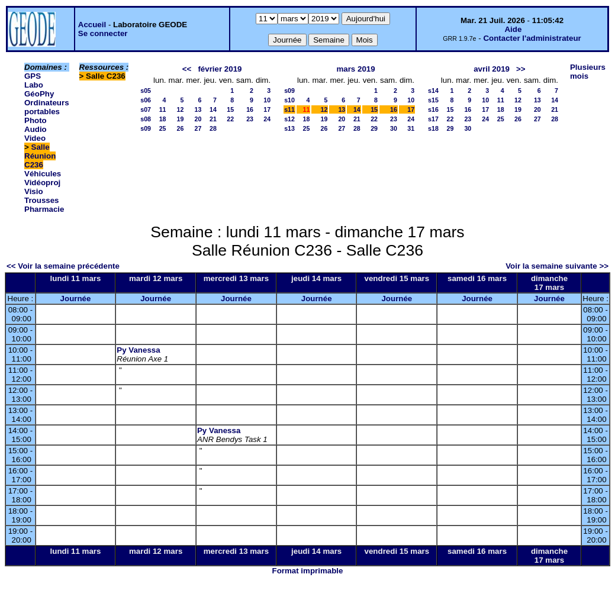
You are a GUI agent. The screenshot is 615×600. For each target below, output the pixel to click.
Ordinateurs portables (46, 107)
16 (249, 109)
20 (198, 118)
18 (162, 118)
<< (187, 68)
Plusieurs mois (588, 71)
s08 (145, 118)
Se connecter (103, 33)
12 (180, 109)
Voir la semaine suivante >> (556, 266)
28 (213, 128)
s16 (433, 109)
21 (213, 118)
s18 (433, 128)
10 (267, 100)
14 (213, 109)
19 (180, 118)
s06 (145, 100)
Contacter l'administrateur (532, 38)
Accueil (92, 24)
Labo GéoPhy (39, 89)
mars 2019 (355, 68)
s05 (145, 90)
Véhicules (42, 173)
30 (393, 128)
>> (521, 68)
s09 (145, 128)
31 (410, 128)
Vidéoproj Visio (42, 187)
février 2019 (220, 68)
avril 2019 (492, 68)
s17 (433, 118)
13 (198, 109)
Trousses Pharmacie (44, 205)
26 (180, 128)
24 (267, 118)
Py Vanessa (138, 350)
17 (267, 109)
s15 (433, 100)
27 (198, 128)
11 (162, 109)
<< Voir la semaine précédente (63, 266)
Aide (512, 29)
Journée (75, 298)
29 (374, 128)
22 (230, 118)
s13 (289, 128)
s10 (289, 100)
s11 (289, 109)
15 (230, 109)
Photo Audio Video (35, 129)
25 (162, 128)
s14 (433, 90)
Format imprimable (307, 570)
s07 (145, 109)
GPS (32, 76)
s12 (289, 118)
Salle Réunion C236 (40, 156)
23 (249, 118)
